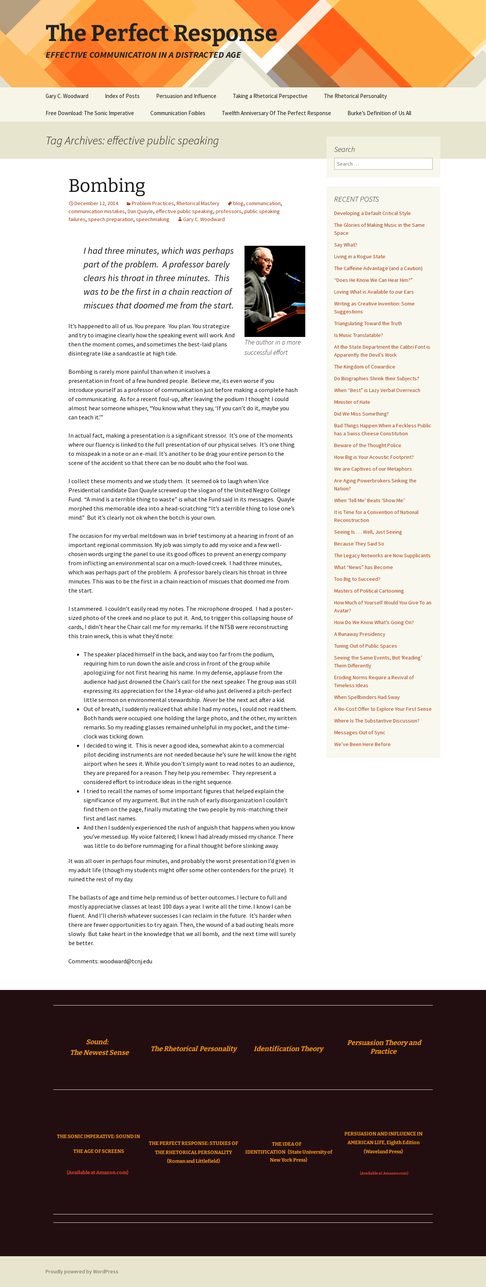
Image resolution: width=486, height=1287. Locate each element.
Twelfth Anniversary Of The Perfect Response (276, 113)
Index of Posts (122, 96)
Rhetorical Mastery (198, 203)
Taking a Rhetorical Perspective (270, 96)
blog (238, 203)
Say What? (345, 244)
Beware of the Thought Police (367, 445)
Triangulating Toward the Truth (368, 323)
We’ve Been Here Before (362, 744)
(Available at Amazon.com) (97, 1172)
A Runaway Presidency (359, 634)
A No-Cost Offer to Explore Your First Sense (383, 708)
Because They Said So (359, 543)
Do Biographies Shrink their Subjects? (376, 378)
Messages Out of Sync (359, 732)
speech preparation (110, 219)
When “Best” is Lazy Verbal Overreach (377, 390)
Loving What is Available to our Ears (374, 291)
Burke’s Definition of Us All (379, 113)
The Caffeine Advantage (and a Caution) (378, 268)
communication (263, 203)
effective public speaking (184, 211)
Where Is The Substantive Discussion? (377, 720)
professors (228, 211)
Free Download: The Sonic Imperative (90, 113)
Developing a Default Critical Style (372, 213)
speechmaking (152, 219)
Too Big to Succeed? (357, 579)
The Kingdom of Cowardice (364, 366)
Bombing (106, 186)
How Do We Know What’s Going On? (374, 622)
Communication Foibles (177, 113)
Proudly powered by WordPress (82, 1271)
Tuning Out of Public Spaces (365, 645)
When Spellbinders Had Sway (367, 697)
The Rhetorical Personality (355, 96)
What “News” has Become (363, 567)
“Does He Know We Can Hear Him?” (373, 280)
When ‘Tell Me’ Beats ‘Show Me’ (369, 500)
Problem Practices (153, 203)
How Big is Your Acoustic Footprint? (374, 457)
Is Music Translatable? (358, 335)
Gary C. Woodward (67, 96)
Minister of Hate (352, 401)
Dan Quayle (140, 211)
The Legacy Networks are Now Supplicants (382, 555)
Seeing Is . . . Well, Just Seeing (368, 531)
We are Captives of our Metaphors (373, 468)
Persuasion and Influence (186, 96)
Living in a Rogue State (359, 256)
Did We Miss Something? (361, 413)
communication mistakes (96, 211)
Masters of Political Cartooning (369, 590)
